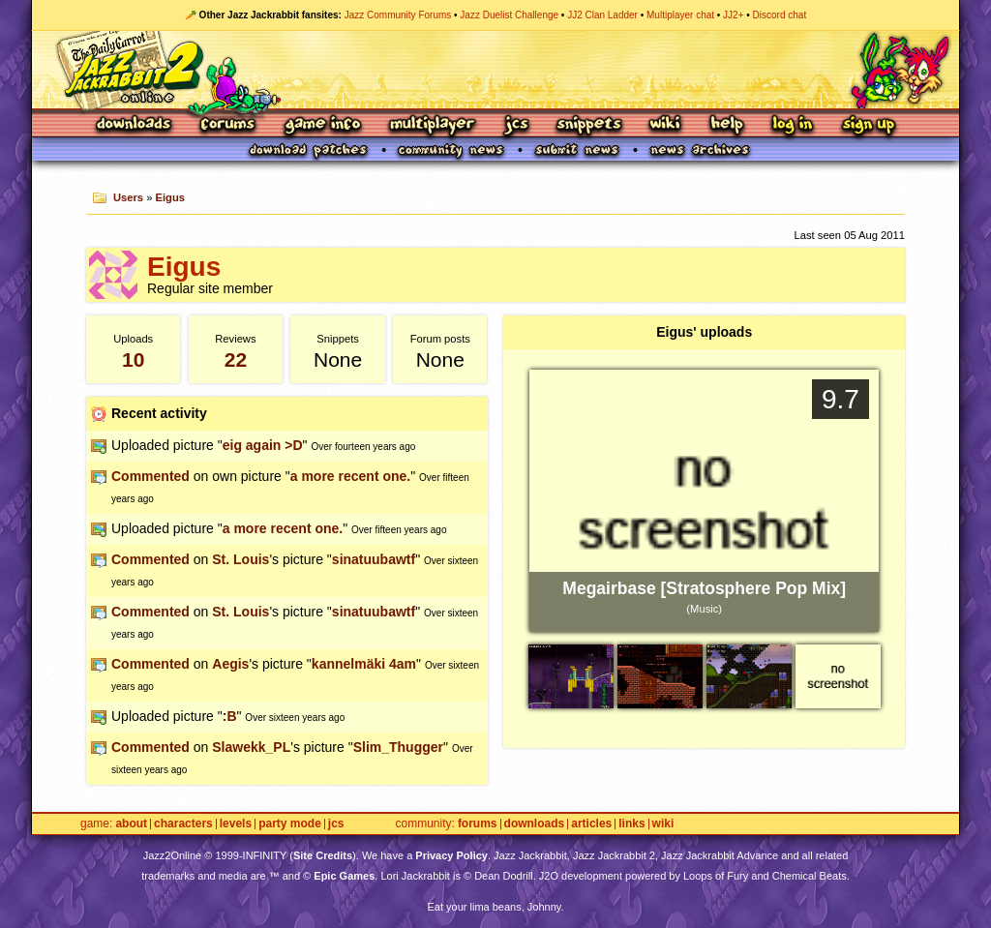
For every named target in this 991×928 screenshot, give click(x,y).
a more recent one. (350, 476)
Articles (591, 824)
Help (726, 125)
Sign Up (868, 125)
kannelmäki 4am (364, 664)
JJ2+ (733, 15)
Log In (792, 125)
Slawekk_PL (251, 747)
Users (128, 197)
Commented (150, 476)
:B (230, 716)
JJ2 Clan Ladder (602, 15)
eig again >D (263, 445)
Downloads (135, 125)
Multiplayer (432, 125)
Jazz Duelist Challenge (509, 15)
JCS (516, 125)
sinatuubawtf (373, 559)
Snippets (589, 125)
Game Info (322, 125)
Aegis (230, 664)
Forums (228, 125)
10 (133, 359)
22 (236, 359)
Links (631, 824)
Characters (183, 824)
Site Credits (322, 855)
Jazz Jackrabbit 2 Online (495, 69)
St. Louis (240, 559)
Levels (236, 824)
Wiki (665, 125)
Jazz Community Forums (398, 15)
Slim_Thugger (398, 747)
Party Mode (289, 824)
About (131, 824)
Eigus (170, 197)
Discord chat (780, 15)
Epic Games (344, 876)
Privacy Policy (451, 855)
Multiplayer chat (680, 15)
